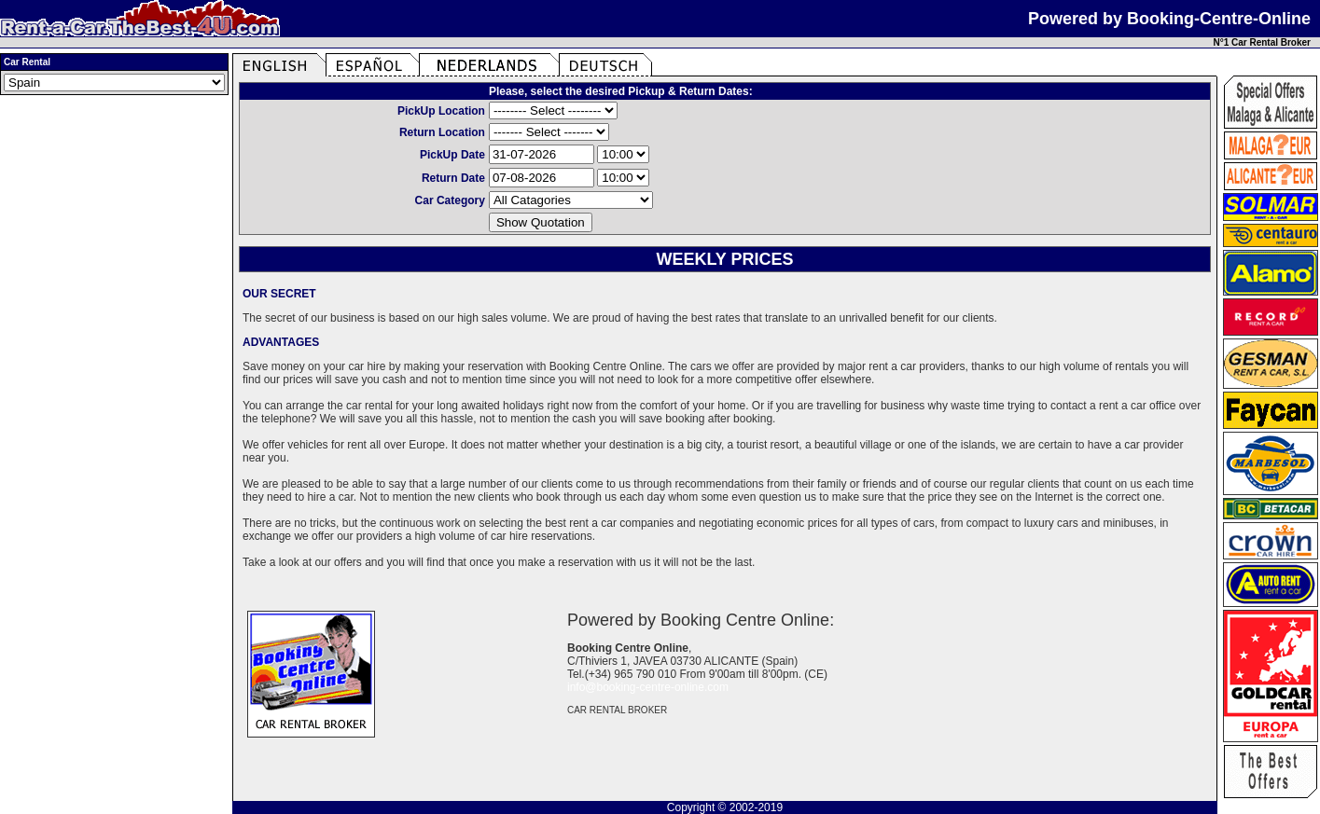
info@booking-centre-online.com (648, 687)
